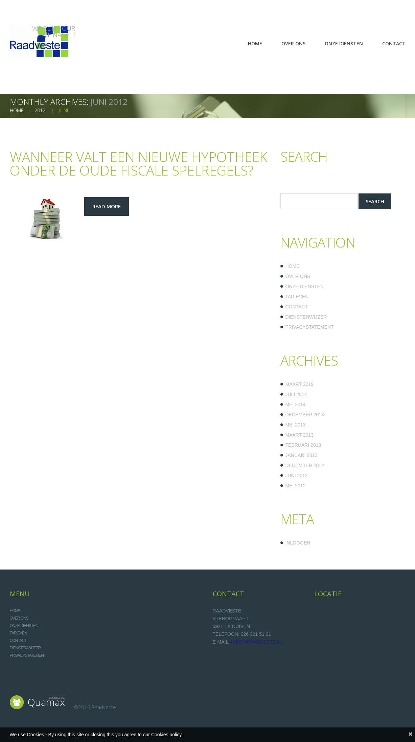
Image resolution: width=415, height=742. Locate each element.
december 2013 (304, 414)
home (17, 110)
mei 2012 (295, 485)
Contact (296, 306)
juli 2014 (296, 394)
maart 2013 (299, 435)
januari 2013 (301, 455)
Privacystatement (309, 327)
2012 (39, 110)
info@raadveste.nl (257, 642)
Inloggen (297, 543)
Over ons (297, 276)
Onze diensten (304, 286)
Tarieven (297, 296)
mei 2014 (295, 404)
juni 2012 (296, 475)
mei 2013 (295, 424)
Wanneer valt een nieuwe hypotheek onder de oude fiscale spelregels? (138, 163)
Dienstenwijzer (306, 317)
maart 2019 (299, 384)
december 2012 (304, 465)
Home (292, 266)
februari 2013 (303, 445)
